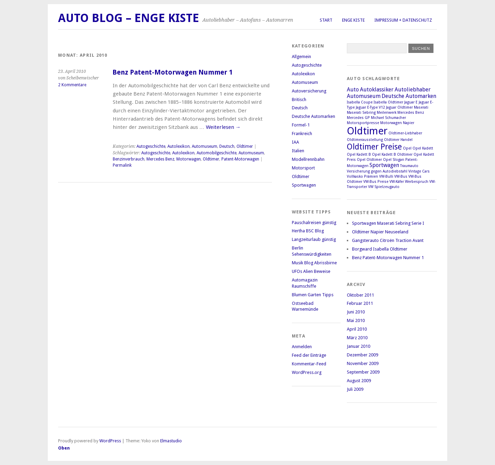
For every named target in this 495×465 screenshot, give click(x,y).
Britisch (299, 99)
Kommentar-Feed (309, 363)
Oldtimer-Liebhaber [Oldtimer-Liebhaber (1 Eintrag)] (405, 133)
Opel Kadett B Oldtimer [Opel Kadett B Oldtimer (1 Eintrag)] (392, 154)
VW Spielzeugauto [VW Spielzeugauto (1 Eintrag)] (383, 187)
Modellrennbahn (308, 159)
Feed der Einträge (309, 355)
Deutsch (226, 146)
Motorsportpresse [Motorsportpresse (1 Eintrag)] (363, 123)
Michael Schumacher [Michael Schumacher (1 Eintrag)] (388, 117)
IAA (295, 142)
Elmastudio (171, 440)
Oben (64, 448)
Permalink (122, 165)
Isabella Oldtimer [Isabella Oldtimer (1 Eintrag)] (388, 102)
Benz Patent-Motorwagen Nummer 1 (172, 72)
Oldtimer (244, 146)
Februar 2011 (360, 303)
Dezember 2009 (362, 354)
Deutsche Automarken (313, 116)
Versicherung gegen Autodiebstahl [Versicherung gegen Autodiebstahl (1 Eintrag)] (377, 171)
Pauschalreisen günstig (314, 222)
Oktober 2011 (360, 295)
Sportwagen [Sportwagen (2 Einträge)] (384, 165)
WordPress (110, 440)
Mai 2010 (356, 320)
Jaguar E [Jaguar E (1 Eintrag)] (411, 102)
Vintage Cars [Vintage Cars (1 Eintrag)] (419, 171)
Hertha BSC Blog (308, 230)
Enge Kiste (353, 20)
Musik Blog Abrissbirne (314, 262)
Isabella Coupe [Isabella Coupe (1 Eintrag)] (360, 102)
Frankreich (302, 133)
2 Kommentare (72, 84)
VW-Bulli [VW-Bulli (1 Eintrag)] (386, 176)
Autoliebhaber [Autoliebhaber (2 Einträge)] (413, 89)
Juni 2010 (356, 311)
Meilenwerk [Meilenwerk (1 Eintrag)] (386, 112)
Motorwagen (188, 159)
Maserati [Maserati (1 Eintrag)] (421, 107)
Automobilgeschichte (216, 153)
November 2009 (362, 363)
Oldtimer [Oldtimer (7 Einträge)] (367, 131)
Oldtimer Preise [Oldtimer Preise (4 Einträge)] (374, 147)
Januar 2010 (358, 346)
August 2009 (359, 380)
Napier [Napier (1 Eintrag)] (408, 123)
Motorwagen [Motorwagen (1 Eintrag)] (391, 123)
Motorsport (303, 167)
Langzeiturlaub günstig (314, 239)
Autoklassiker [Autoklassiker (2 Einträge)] (377, 89)
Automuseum (204, 146)
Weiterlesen (223, 127)
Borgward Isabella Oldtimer (379, 249)
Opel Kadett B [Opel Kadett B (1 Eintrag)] (359, 154)
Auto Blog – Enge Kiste (128, 18)
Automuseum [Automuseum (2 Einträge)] (364, 96)
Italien (298, 150)
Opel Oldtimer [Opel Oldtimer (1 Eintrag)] (369, 159)
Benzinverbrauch (128, 159)
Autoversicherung (309, 90)
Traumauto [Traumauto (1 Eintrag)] (409, 166)
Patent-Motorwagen (240, 159)
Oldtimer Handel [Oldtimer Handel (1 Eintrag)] (398, 139)
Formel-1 (301, 125)
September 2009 (363, 372)
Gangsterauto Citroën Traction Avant (388, 240)
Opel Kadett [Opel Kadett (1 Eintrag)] (422, 148)
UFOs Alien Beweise (311, 271)
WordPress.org (306, 372)
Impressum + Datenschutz (403, 20)
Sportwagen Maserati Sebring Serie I (388, 223)
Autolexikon (178, 146)
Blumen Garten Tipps (312, 294)
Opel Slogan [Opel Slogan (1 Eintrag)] (393, 159)
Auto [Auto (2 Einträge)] (353, 89)
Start (326, 20)
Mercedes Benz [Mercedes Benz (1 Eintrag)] (410, 112)
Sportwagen (304, 185)
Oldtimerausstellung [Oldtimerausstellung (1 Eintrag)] (365, 139)
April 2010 (357, 329)
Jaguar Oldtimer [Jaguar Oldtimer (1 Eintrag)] (399, 107)
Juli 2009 (355, 389)
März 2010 (357, 337)
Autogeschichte (150, 146)
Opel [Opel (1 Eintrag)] (407, 148)
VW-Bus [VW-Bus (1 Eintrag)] (400, 176)
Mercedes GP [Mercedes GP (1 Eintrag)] (358, 117)
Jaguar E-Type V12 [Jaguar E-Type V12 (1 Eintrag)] (370, 107)
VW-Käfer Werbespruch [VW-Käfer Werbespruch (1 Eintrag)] (408, 181)
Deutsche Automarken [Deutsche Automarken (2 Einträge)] (409, 96)
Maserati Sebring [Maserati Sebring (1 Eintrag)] (361, 112)
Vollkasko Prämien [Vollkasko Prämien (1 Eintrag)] (362, 176)
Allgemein (301, 56)
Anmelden (302, 346)
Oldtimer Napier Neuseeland (380, 231)
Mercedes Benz (160, 159)
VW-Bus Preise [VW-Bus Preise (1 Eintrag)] (375, 181)
